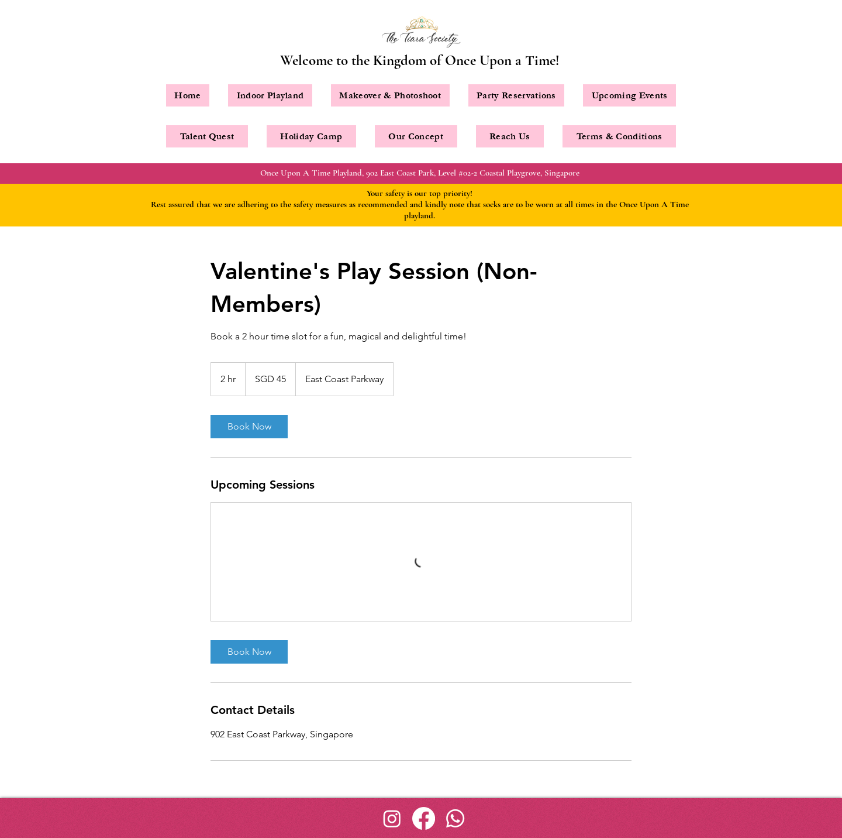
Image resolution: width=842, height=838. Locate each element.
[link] (249, 426)
